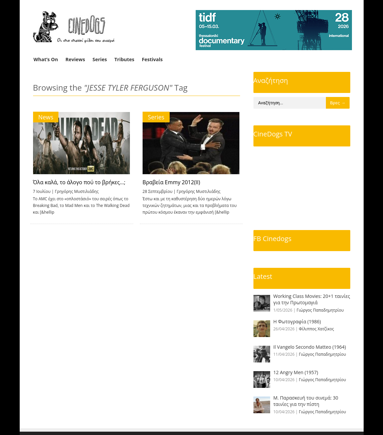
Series (99, 59)
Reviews (75, 59)
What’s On (45, 59)
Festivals (152, 59)
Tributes (124, 59)
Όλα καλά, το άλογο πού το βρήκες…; (79, 182)
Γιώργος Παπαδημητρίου (320, 310)
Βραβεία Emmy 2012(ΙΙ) (170, 182)
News (45, 117)
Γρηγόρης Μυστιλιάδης (77, 191)
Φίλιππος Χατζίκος (316, 329)
